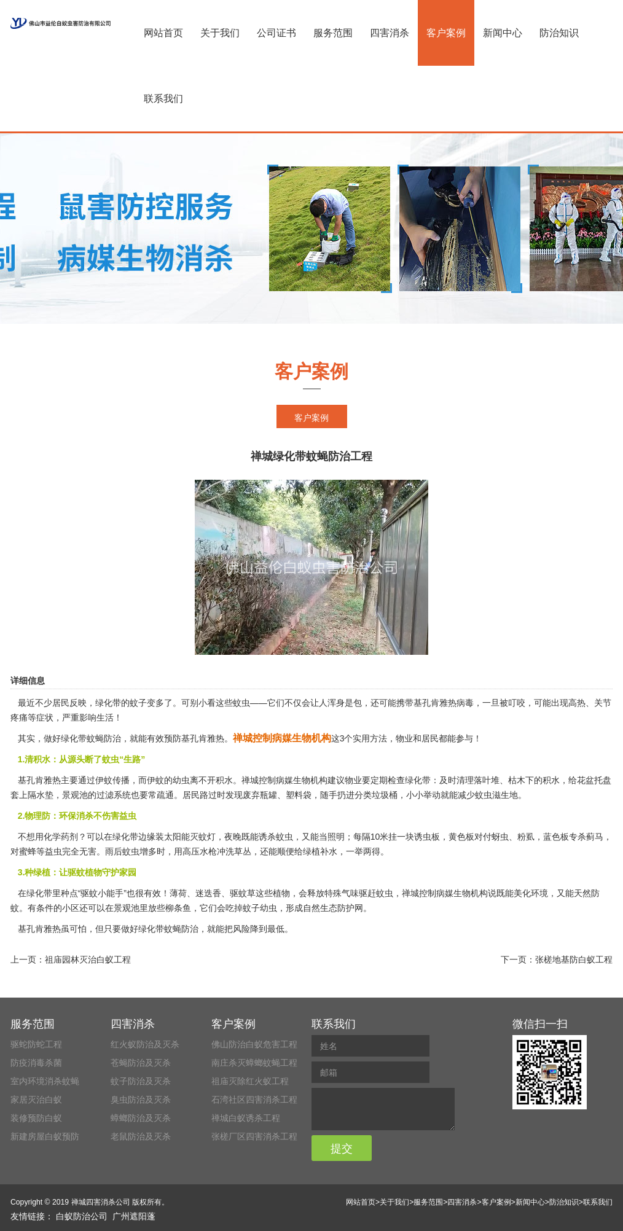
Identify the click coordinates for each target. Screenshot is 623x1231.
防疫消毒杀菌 (36, 1063)
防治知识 (559, 33)
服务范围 (333, 33)
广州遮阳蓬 (133, 1216)
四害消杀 (389, 33)
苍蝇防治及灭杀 (141, 1063)
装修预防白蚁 (36, 1118)
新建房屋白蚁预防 (44, 1136)
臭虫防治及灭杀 (141, 1099)
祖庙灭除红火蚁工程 (250, 1081)
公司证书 (276, 33)
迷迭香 (208, 893)
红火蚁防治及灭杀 (145, 1044)
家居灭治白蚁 (36, 1099)
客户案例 (446, 33)
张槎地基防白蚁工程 (574, 959)
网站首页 (163, 33)
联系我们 (163, 98)
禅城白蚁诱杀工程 (245, 1118)
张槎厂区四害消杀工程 (254, 1136)
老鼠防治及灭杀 (141, 1136)
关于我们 (220, 33)
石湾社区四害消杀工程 (254, 1099)
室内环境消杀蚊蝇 (44, 1081)
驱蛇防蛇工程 (36, 1044)
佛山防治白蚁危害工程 (254, 1044)
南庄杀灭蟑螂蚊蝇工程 (254, 1063)
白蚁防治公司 (82, 1216)
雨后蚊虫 (122, 851)
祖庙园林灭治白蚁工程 (88, 959)
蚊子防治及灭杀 (141, 1081)
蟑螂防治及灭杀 (141, 1118)
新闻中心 (502, 33)
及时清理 (456, 780)
